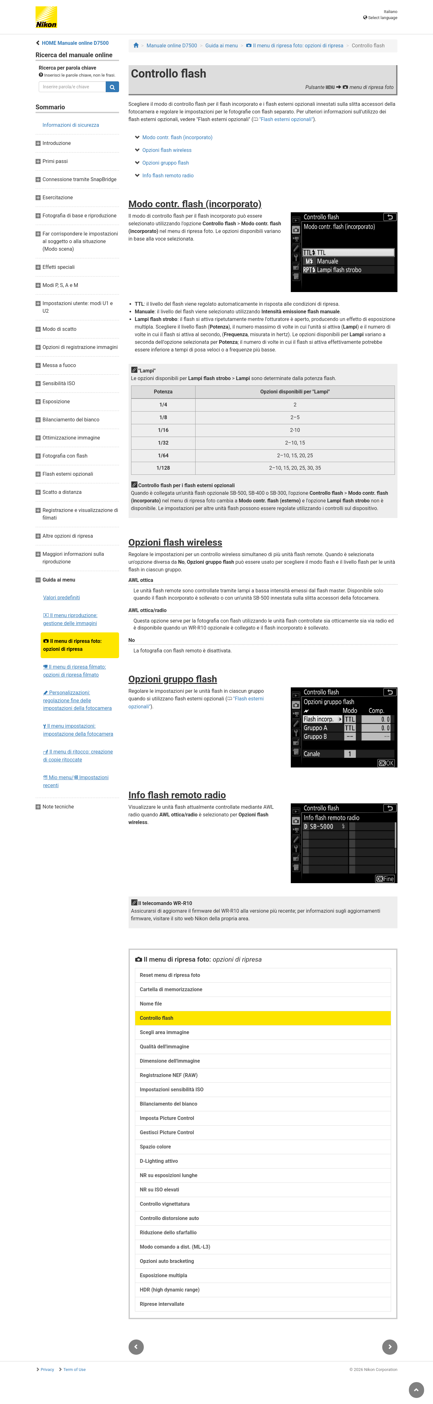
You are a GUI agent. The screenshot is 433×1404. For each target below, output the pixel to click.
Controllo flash (157, 1018)
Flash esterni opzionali (286, 119)
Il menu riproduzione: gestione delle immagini (70, 619)
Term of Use (74, 1369)
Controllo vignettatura (165, 1204)
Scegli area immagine (164, 1032)
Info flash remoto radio (168, 176)
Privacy (47, 1369)
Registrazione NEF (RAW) (169, 1075)
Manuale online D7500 (172, 46)
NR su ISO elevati (159, 1190)
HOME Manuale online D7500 (75, 43)
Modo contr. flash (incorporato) (178, 137)
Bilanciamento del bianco (168, 1104)
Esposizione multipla (163, 1275)
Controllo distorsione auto (169, 1218)
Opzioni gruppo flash (166, 163)
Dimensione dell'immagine (170, 1061)
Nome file (151, 1004)
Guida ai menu (221, 46)
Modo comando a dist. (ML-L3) (175, 1247)
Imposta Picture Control (167, 1118)
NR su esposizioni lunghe (169, 1175)
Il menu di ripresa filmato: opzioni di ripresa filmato (74, 671)
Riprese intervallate (162, 1304)
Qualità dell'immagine (164, 1047)
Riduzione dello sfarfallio (168, 1233)
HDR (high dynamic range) (170, 1290)
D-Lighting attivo (159, 1161)
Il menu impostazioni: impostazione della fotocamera (78, 730)
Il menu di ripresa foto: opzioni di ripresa (72, 645)
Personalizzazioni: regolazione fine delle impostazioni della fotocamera (77, 700)
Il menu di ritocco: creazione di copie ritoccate (78, 756)
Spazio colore (155, 1147)
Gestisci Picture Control (167, 1132)
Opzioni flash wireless (167, 150)
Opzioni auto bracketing (167, 1261)
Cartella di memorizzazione (171, 989)
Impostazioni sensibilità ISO (172, 1090)
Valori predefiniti (61, 598)
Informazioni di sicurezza (71, 125)
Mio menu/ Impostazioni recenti (76, 781)
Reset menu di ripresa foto (170, 975)
